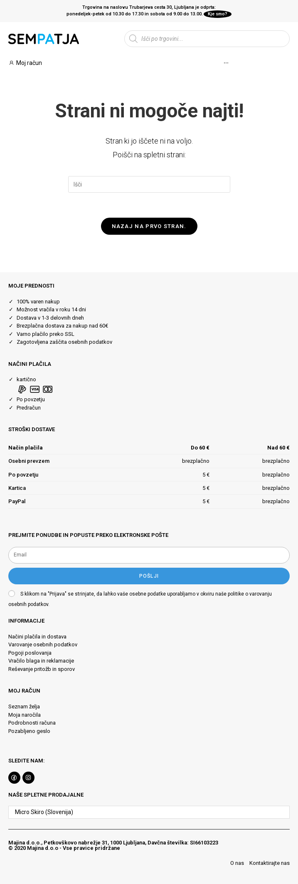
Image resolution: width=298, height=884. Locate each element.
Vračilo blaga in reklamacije (41, 661)
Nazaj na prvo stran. (149, 226)
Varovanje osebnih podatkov (42, 645)
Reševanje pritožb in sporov (41, 669)
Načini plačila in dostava (37, 636)
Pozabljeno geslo (29, 731)
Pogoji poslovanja (30, 653)
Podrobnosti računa (32, 723)
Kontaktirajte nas (269, 863)
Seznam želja (24, 706)
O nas (237, 863)
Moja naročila (24, 715)
